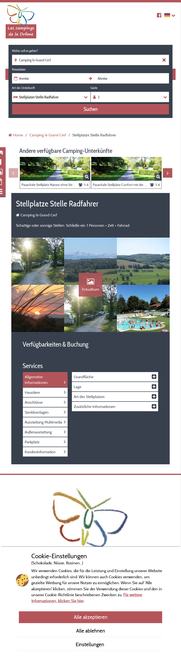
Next (167, 173)
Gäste (93, 88)
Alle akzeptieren (90, 617)
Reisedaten (19, 69)
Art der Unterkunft (23, 88)
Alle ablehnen (90, 631)
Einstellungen (90, 644)
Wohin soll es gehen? (25, 51)
